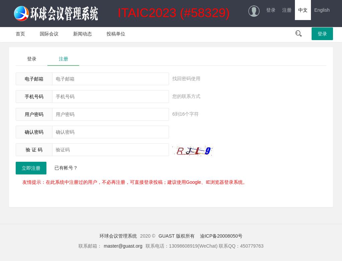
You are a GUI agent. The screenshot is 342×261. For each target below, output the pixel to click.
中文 (303, 10)
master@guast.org (123, 246)
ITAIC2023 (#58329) (122, 14)
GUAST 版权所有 (177, 236)
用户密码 (34, 114)
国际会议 (49, 33)
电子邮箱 (34, 79)
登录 (271, 10)
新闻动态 (82, 33)
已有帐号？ (66, 167)
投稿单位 (116, 33)
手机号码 (34, 96)
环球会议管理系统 (118, 236)
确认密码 (34, 132)
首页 (20, 33)
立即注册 (31, 168)
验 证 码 (34, 149)
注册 (287, 10)
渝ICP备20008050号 (221, 236)
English (322, 10)
